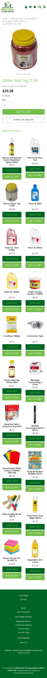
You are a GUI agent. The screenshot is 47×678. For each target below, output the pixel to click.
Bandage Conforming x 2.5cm (35, 382)
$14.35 (12, 564)
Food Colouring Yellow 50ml (11, 381)
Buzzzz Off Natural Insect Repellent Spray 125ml (11, 160)
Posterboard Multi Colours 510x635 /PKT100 (12, 470)
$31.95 (12, 253)
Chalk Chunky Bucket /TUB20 (35, 292)
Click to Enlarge (23, 74)
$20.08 (12, 209)
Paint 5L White (35, 247)
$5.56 (11, 519)
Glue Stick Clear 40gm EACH (35, 516)
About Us (23, 642)
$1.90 (35, 477)
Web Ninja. (30, 673)
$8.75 (11, 165)
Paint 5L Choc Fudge (12, 248)
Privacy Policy (23, 629)
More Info (11, 170)
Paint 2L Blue (35, 203)
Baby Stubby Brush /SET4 (12, 515)
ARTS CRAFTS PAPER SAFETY (13, 21)
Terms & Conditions (23, 625)
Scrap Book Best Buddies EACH (35, 472)
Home (4, 18)
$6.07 (11, 430)
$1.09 (35, 521)
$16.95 (35, 209)
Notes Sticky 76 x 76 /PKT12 (11, 559)
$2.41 (11, 385)
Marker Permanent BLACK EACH (35, 428)
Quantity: (4, 100)
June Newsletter (23, 612)
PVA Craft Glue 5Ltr (35, 158)
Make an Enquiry (25, 119)
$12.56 (35, 565)
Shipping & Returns (23, 621)
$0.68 (35, 387)
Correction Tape (35, 336)
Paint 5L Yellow (12, 291)
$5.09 (35, 297)
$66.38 (12, 475)
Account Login (23, 632)
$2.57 (35, 341)
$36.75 (35, 163)
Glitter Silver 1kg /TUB (12, 204)
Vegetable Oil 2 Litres (35, 560)
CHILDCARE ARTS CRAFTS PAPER (23, 18)
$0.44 (35, 433)
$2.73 (11, 341)
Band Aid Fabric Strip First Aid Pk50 (11, 425)
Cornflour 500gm (12, 336)
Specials (23, 599)
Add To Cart (12, 176)
